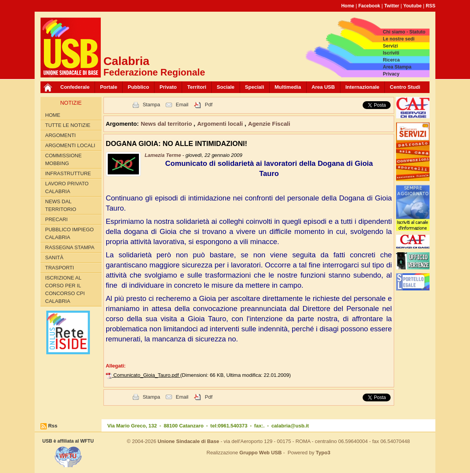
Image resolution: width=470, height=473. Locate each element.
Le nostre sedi (398, 39)
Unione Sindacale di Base (188, 441)
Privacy (391, 74)
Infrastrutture (68, 173)
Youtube (412, 6)
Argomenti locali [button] (221, 123)
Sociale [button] (226, 87)
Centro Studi (405, 87)
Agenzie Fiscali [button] (269, 123)
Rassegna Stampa (70, 247)
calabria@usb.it (290, 426)
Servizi (390, 46)
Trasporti (59, 268)
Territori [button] (196, 87)
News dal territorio (60, 205)
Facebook (369, 6)
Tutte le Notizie (67, 125)
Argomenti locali (70, 145)
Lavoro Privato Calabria (67, 187)
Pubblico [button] (138, 87)
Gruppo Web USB (260, 452)
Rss (53, 426)
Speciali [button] (254, 87)
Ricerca (391, 60)
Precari (56, 219)
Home (347, 6)
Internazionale (362, 87)
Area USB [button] (323, 87)
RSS (430, 6)
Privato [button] (168, 87)
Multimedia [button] (288, 87)
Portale (108, 87)
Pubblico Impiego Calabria (69, 233)
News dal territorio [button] (167, 123)
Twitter (391, 6)
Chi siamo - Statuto (404, 32)
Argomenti (60, 135)
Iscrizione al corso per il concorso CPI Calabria (65, 289)
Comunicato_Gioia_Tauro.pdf (146, 375)
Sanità (54, 257)
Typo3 (323, 452)
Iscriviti (391, 53)
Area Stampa (397, 67)
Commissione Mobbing (63, 159)
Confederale (74, 87)
